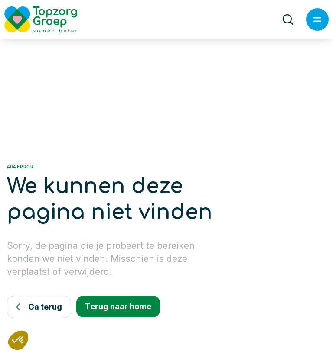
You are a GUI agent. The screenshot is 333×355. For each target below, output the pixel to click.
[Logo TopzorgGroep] (48, 19)
